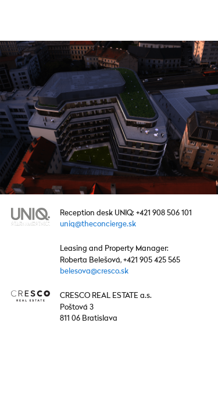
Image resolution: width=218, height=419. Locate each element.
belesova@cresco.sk (94, 271)
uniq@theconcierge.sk (98, 224)
